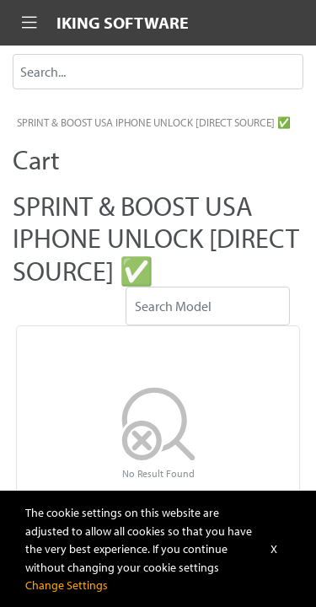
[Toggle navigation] (29, 22)
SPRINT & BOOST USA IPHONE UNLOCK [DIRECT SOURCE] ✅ (154, 122)
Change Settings (66, 585)
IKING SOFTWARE (122, 22)
